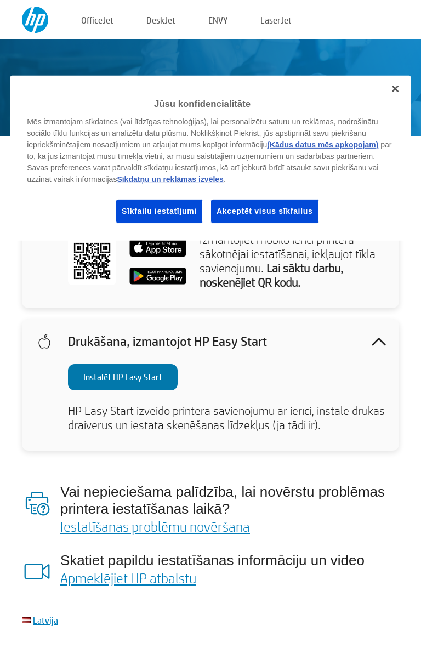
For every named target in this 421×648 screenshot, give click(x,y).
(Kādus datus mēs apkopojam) (322, 144)
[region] (210, 158)
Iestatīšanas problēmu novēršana (155, 526)
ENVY (217, 20)
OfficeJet (97, 20)
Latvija (45, 620)
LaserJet (276, 20)
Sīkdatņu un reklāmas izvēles (170, 179)
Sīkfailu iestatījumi (159, 211)
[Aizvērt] (395, 89)
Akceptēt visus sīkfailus (265, 211)
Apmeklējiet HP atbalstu (128, 578)
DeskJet (160, 20)
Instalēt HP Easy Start (122, 377)
